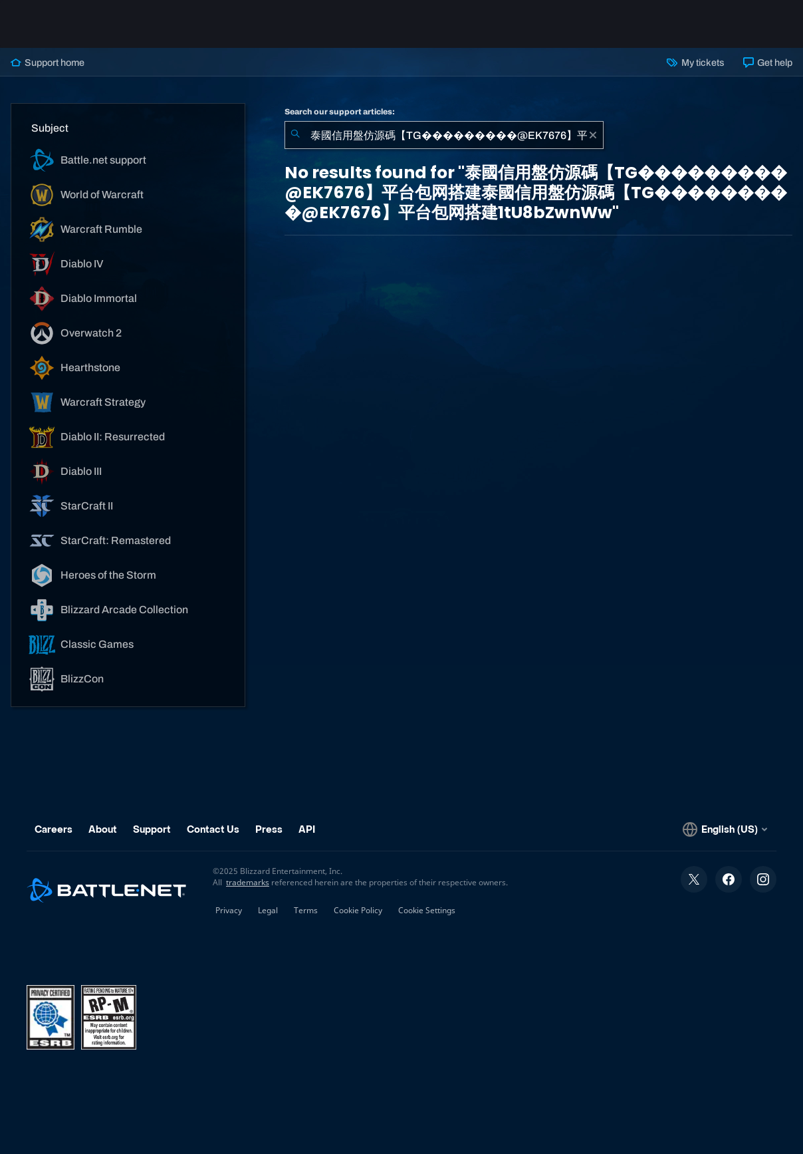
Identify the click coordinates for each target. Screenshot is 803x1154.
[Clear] (593, 135)
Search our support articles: (340, 111)
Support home (47, 62)
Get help (767, 62)
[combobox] (444, 135)
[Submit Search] (295, 135)
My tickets (695, 62)
